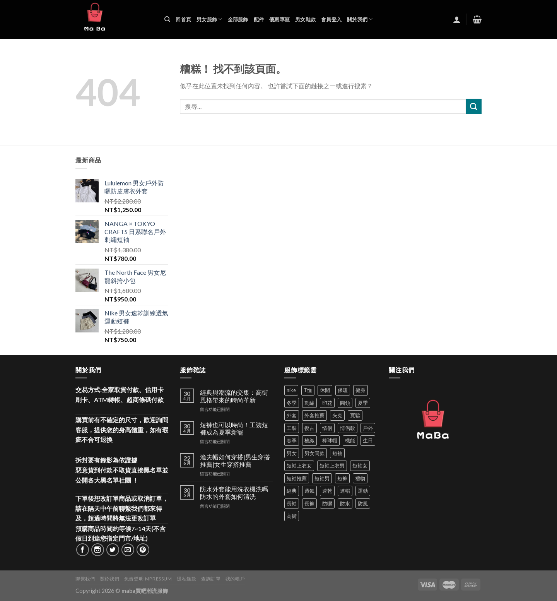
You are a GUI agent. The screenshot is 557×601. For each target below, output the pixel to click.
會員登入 (331, 19)
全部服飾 (238, 19)
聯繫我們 (85, 579)
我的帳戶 (235, 579)
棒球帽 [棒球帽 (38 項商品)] (329, 440)
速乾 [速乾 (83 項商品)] (327, 491)
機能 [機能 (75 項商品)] (350, 440)
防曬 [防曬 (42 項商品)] (327, 503)
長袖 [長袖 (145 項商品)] (292, 503)
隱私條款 (186, 579)
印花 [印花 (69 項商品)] (327, 403)
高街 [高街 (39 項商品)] (292, 516)
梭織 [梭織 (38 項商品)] (309, 440)
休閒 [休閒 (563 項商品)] (325, 390)
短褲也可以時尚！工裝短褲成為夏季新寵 (234, 428)
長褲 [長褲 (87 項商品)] (309, 503)
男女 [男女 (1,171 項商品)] (292, 453)
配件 (259, 19)
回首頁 (183, 19)
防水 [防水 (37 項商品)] (345, 503)
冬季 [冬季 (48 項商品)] (292, 403)
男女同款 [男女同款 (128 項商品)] (314, 453)
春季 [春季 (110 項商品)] (292, 440)
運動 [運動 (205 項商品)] (363, 491)
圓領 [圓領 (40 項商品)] (345, 403)
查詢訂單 (210, 579)
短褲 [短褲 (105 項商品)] (342, 478)
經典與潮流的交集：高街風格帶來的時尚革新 (234, 396)
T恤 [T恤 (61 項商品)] (308, 390)
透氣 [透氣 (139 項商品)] (309, 491)
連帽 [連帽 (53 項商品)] (345, 491)
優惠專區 (279, 19)
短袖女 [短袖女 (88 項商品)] (359, 465)
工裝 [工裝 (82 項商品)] (292, 428)
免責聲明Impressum (148, 579)
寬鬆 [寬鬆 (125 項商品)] (355, 415)
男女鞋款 (305, 19)
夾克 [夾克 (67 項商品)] (337, 415)
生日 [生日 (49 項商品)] (368, 440)
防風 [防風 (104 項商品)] (363, 503)
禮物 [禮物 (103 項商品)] (360, 478)
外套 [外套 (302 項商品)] (292, 415)
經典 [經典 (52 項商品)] (292, 491)
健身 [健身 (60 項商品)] (360, 390)
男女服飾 (209, 19)
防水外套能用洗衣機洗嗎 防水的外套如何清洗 (234, 492)
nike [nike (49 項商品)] (291, 390)
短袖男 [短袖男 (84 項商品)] (322, 478)
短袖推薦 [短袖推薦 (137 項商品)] (297, 478)
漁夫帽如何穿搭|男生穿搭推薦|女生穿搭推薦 (235, 460)
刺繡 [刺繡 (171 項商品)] (309, 403)
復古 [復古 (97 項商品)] (309, 428)
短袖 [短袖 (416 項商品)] (337, 453)
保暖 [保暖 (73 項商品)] (343, 390)
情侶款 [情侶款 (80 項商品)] (347, 428)
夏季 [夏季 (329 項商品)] (363, 403)
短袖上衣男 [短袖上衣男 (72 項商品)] (332, 465)
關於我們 (359, 19)
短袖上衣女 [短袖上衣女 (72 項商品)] (299, 465)
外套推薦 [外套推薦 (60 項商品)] (314, 415)
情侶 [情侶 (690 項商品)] (327, 428)
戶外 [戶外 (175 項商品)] (368, 428)
